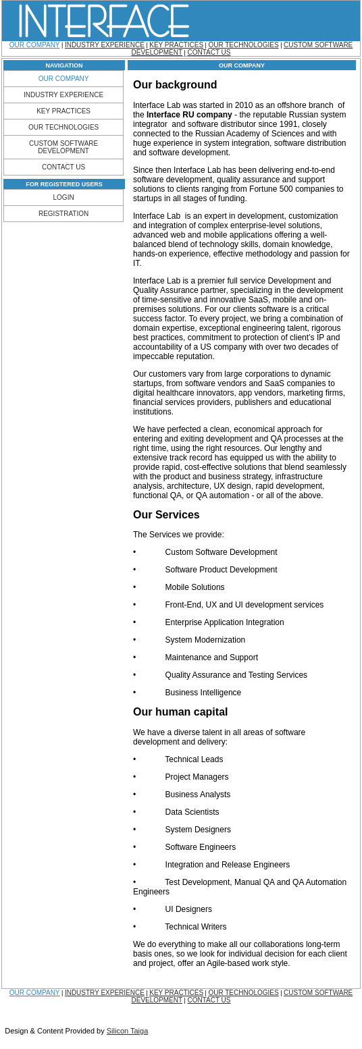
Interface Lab (157, 105)
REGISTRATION (63, 213)
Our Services (166, 514)
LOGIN (63, 197)
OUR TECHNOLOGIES (243, 45)
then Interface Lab (189, 170)
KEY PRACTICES (176, 45)
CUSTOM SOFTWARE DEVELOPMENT (63, 147)
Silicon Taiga (128, 1031)
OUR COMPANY (34, 45)
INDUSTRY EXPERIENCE (105, 45)
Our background (175, 84)
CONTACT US (208, 52)
